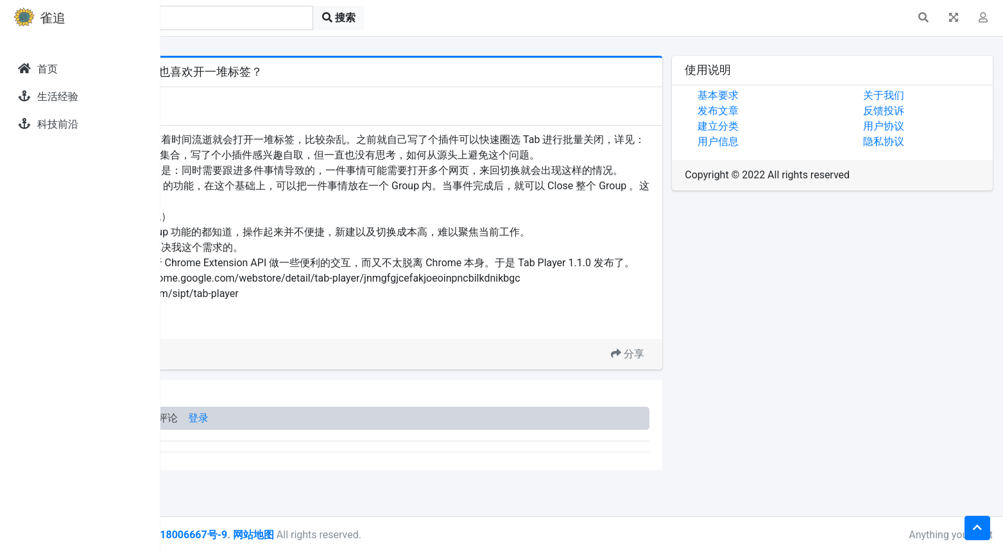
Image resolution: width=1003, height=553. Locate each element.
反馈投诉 (909, 111)
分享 (681, 400)
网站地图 (412, 535)
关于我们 (909, 95)
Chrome (247, 369)
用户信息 (771, 141)
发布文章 (771, 111)
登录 (358, 464)
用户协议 (909, 126)
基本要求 (771, 95)
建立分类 (771, 126)
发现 (217, 98)
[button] (923, 18)
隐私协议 (909, 141)
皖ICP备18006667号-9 (334, 535)
